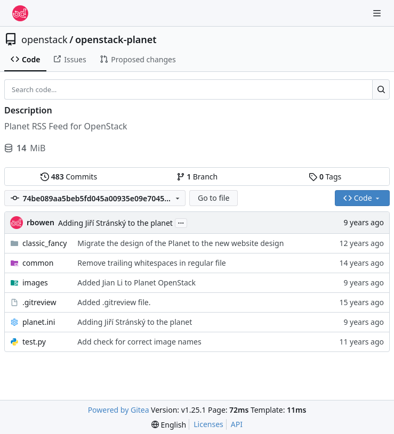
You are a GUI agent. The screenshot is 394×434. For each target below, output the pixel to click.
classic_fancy (44, 243)
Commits (69, 176)
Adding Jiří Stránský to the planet (115, 223)
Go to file (213, 198)
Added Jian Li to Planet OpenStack (136, 282)
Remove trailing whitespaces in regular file (151, 263)
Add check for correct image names (139, 342)
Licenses (208, 424)
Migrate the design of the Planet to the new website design (180, 243)
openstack (44, 39)
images (35, 282)
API (237, 424)
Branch (197, 176)
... (181, 222)
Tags (325, 176)
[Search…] (381, 89)
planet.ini (38, 322)
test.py (34, 342)
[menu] (168, 425)
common (38, 263)
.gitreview (39, 302)
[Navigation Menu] (378, 13)
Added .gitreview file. (113, 302)
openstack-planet (116, 39)
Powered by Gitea (118, 410)
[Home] (20, 13)
